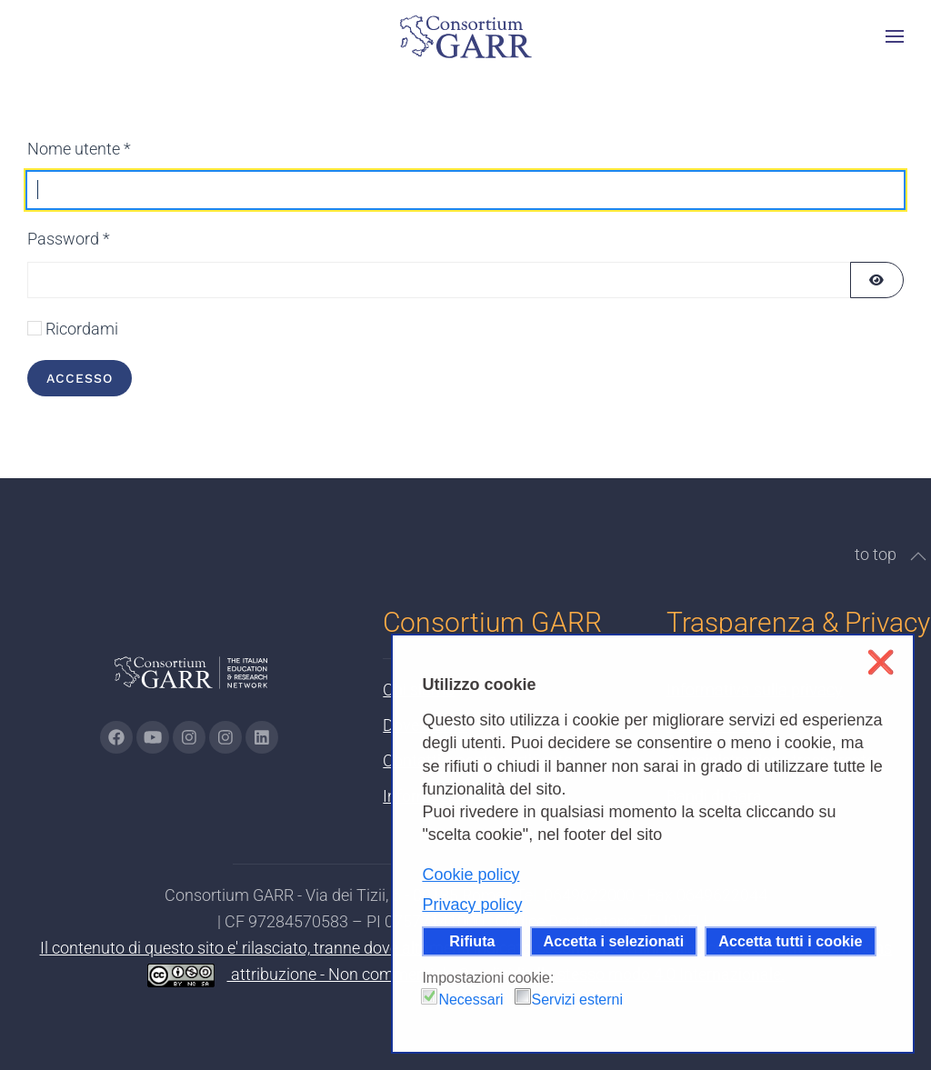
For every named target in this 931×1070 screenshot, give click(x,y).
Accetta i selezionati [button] (614, 941)
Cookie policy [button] (470, 874)
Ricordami (81, 328)
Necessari (470, 999)
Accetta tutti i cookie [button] (790, 941)
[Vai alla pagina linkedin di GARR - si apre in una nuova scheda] (261, 737)
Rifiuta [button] (472, 941)
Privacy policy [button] (472, 904)
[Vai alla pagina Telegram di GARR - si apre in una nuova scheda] (225, 737)
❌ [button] (880, 662)
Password (68, 238)
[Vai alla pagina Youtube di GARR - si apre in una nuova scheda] (152, 737)
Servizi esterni (577, 999)
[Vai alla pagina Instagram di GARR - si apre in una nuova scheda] (189, 737)
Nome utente (79, 148)
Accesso (79, 378)
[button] (895, 36)
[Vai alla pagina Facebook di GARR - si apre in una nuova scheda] (116, 737)
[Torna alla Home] (465, 36)
